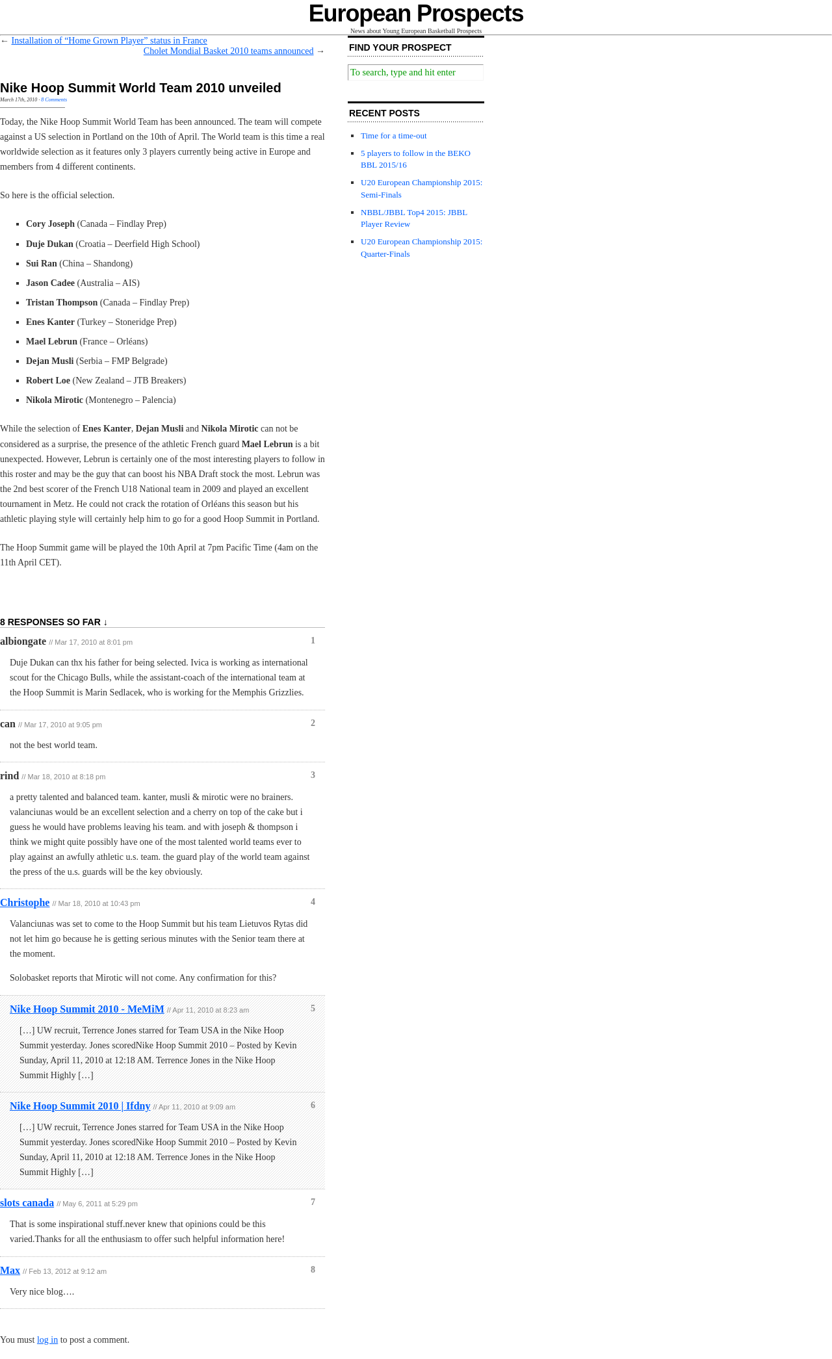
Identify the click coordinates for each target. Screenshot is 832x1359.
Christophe (24, 902)
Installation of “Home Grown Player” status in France (109, 40)
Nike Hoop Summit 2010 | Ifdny (80, 1105)
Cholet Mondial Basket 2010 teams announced (229, 51)
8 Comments (54, 100)
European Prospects (416, 13)
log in (47, 1340)
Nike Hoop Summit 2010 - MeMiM (87, 1009)
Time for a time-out (394, 135)
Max (10, 1270)
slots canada (27, 1202)
